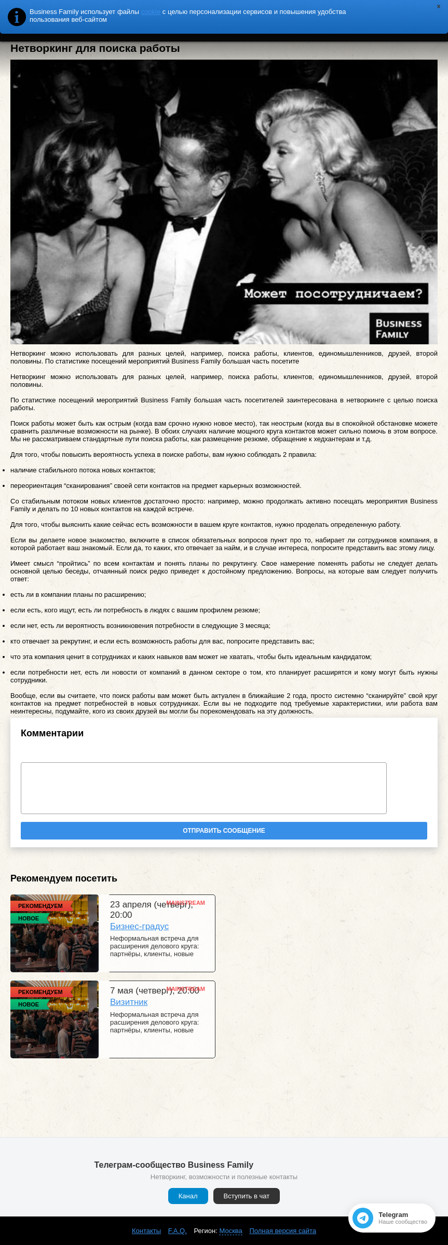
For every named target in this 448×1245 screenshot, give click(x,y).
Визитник (128, 1002)
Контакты (146, 1231)
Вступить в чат (247, 1196)
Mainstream (185, 903)
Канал (188, 1196)
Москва (230, 1231)
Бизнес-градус (139, 926)
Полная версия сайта (282, 1231)
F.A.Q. (177, 1231)
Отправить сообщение (224, 830)
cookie (151, 12)
